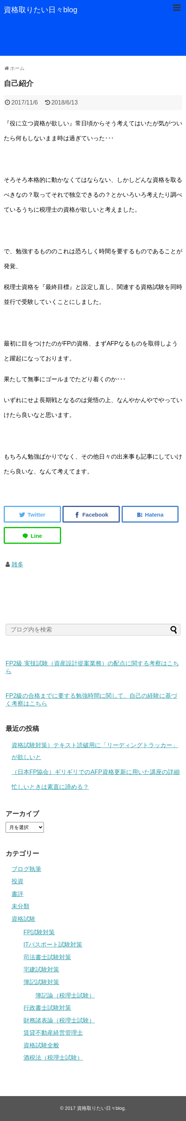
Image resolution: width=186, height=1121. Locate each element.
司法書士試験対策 (47, 957)
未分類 (20, 906)
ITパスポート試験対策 (52, 944)
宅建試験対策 (41, 969)
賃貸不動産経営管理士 (53, 1033)
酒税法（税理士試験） (53, 1057)
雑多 (17, 564)
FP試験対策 (39, 932)
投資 (17, 881)
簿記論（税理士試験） (65, 995)
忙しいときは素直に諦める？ (50, 787)
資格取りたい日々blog (40, 10)
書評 (17, 894)
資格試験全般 (41, 1045)
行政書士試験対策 (47, 1008)
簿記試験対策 (41, 982)
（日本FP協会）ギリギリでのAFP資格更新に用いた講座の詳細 (96, 772)
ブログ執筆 (26, 869)
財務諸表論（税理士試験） (59, 1020)
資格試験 (23, 919)
